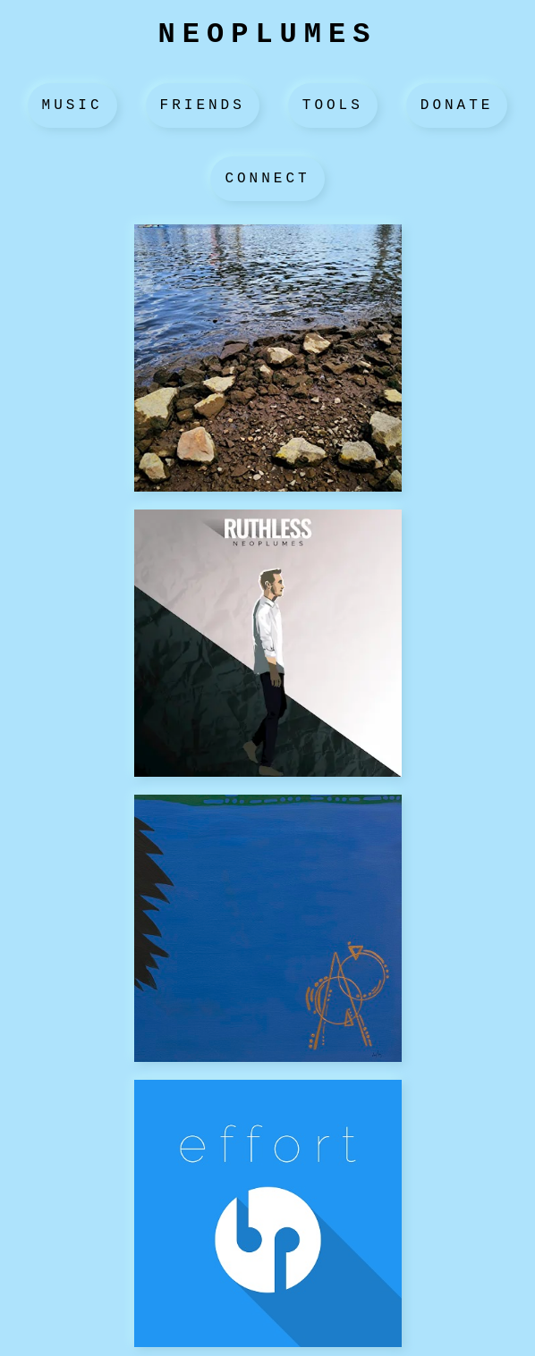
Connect (267, 179)
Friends (202, 105)
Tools (332, 105)
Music (72, 105)
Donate (457, 105)
